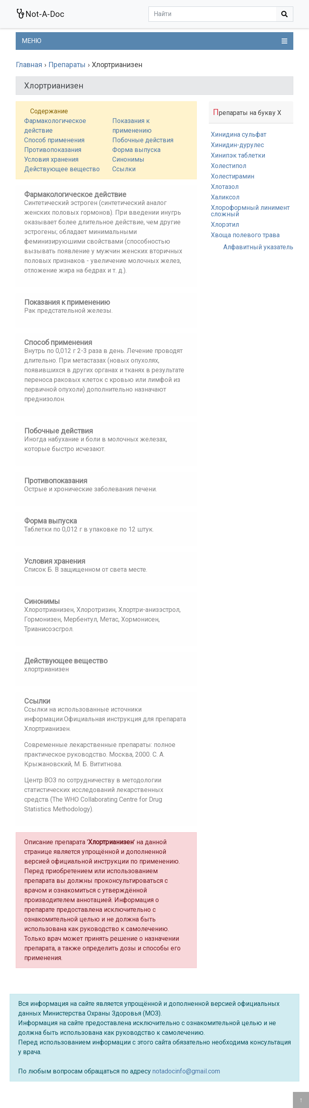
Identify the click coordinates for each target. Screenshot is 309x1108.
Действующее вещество (62, 169)
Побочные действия (142, 140)
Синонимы (128, 159)
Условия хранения (51, 159)
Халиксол (225, 197)
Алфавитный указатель (258, 247)
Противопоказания (52, 150)
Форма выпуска (136, 150)
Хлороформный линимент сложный (250, 211)
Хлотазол (225, 187)
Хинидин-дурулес (237, 145)
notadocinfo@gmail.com (186, 1071)
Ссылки (124, 169)
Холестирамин (232, 176)
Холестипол (228, 166)
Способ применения (54, 140)
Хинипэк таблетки (238, 155)
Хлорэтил (225, 224)
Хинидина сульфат (238, 134)
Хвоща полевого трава (245, 235)
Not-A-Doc (40, 14)
